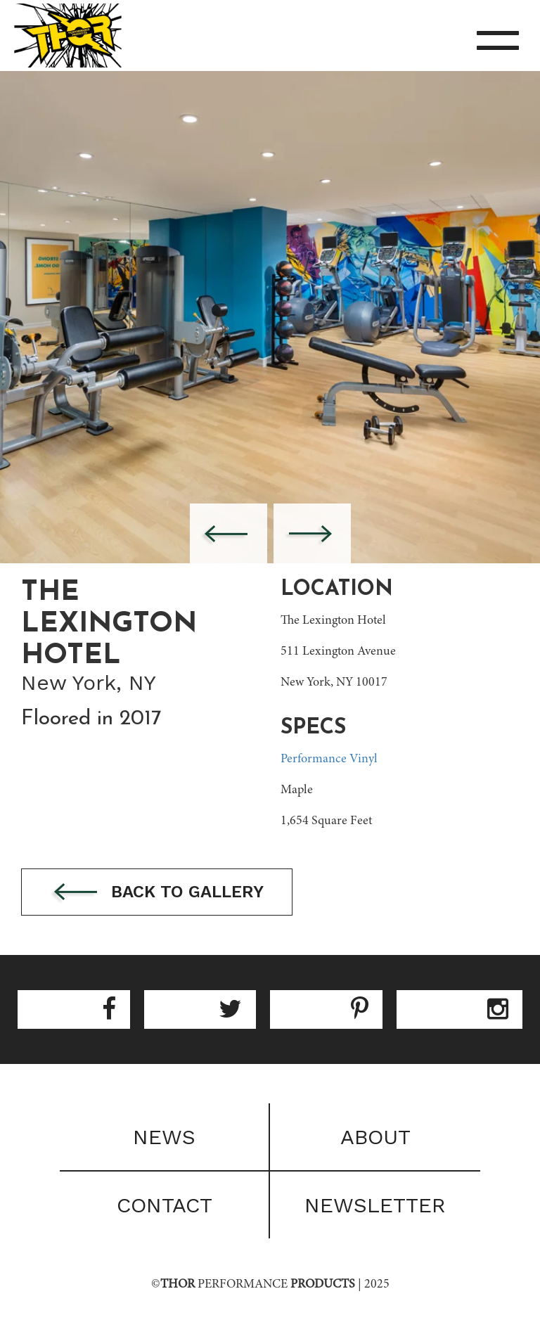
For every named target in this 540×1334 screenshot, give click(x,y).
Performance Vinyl (329, 759)
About (375, 1136)
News (164, 1136)
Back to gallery (157, 893)
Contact (164, 1205)
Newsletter (375, 1205)
